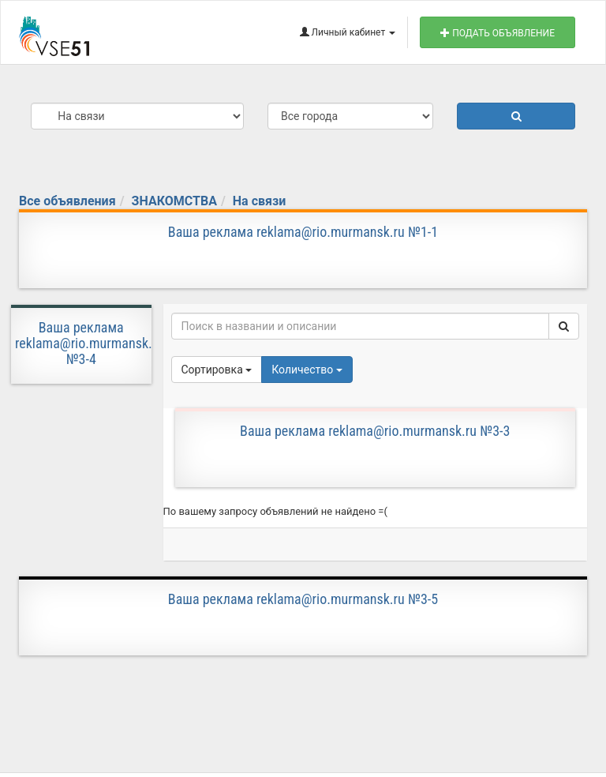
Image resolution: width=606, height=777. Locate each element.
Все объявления (67, 200)
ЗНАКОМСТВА (174, 200)
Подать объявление (497, 33)
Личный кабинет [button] (348, 32)
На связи (259, 200)
